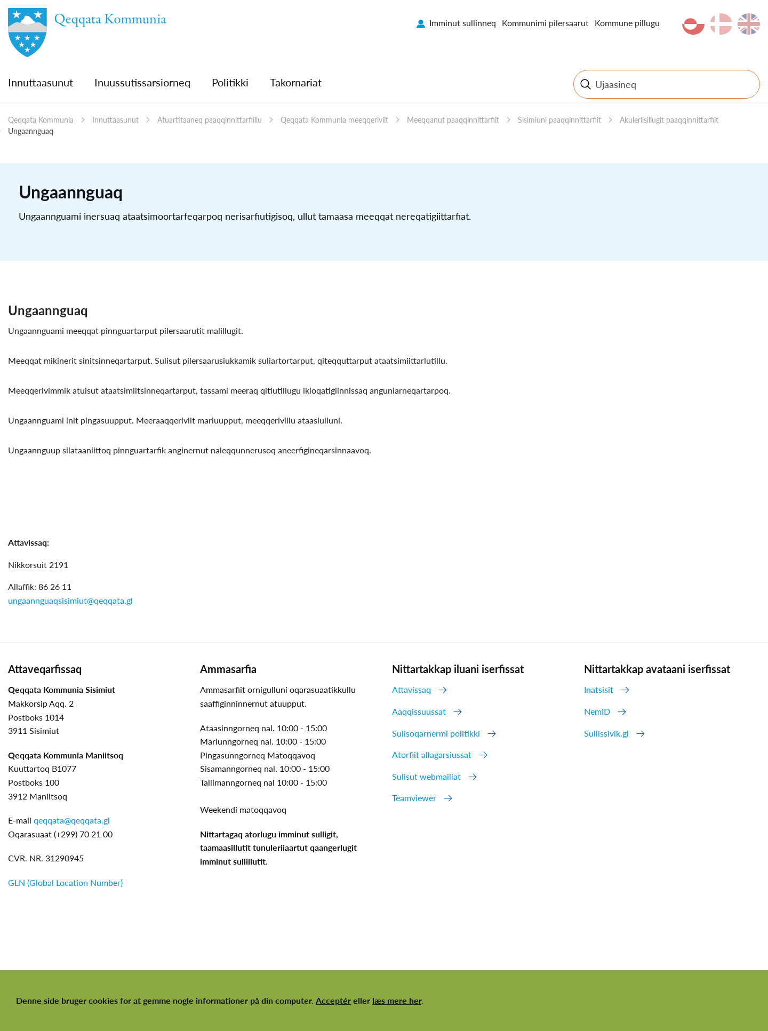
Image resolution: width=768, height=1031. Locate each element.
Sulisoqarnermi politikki (436, 733)
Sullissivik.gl (606, 733)
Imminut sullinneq (462, 23)
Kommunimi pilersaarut (545, 23)
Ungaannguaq (30, 130)
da (721, 24)
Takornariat (296, 82)
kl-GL (693, 24)
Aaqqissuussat (419, 711)
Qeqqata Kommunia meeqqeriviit (334, 119)
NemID (597, 711)
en (749, 24)
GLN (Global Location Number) (65, 882)
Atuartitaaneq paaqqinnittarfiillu (209, 119)
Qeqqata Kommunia (41, 119)
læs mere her (396, 1000)
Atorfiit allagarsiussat (431, 754)
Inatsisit (598, 689)
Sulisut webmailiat (426, 776)
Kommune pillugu (627, 23)
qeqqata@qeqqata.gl (72, 820)
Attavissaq (411, 689)
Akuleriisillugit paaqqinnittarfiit (669, 119)
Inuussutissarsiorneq (142, 82)
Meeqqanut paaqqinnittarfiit (453, 119)
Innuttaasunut (40, 82)
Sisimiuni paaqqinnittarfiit (559, 119)
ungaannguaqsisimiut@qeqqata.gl (70, 600)
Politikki (230, 82)
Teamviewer (414, 798)
